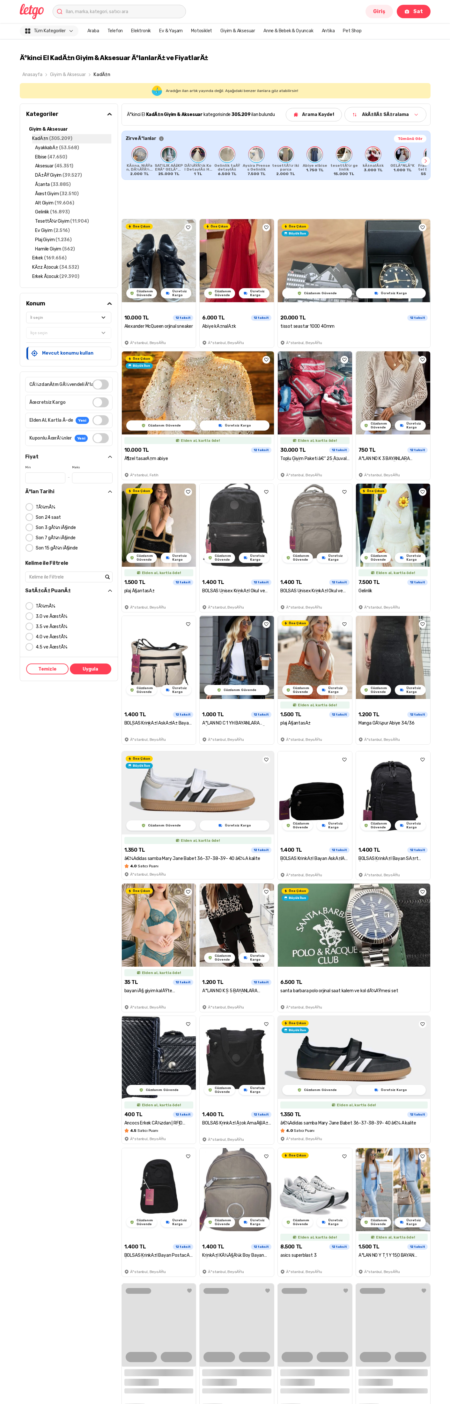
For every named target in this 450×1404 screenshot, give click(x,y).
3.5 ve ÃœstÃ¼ (51, 626)
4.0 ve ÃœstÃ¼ (51, 637)
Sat (413, 11)
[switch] (100, 384)
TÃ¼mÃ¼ (45, 507)
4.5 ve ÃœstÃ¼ (51, 647)
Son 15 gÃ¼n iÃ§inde (57, 548)
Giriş (379, 11)
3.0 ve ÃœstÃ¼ (51, 616)
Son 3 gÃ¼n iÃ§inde (56, 527)
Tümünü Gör (410, 138)
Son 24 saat (48, 517)
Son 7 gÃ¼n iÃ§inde (56, 538)
